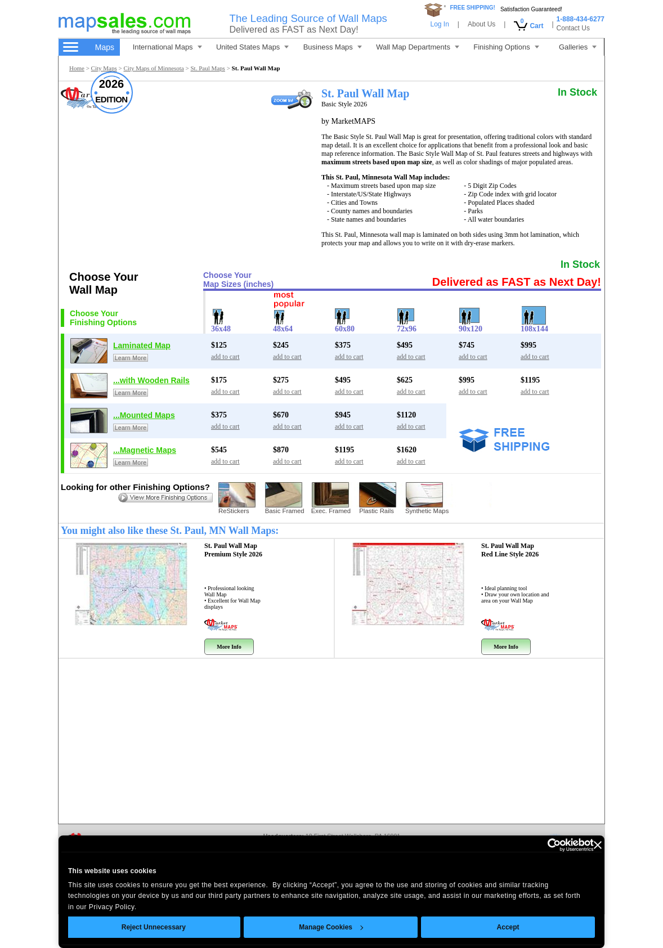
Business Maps (332, 47)
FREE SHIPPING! (472, 8)
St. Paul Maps (207, 68)
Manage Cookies (331, 927)
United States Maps (252, 47)
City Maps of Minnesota (153, 68)
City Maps (104, 68)
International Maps (167, 47)
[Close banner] (598, 845)
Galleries (578, 47)
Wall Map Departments (417, 47)
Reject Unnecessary (154, 927)
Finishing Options (506, 47)
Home (76, 68)
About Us (481, 24)
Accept (508, 927)
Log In (439, 24)
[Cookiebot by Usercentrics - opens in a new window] (544, 845)
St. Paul (233, 550)
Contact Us (573, 28)
